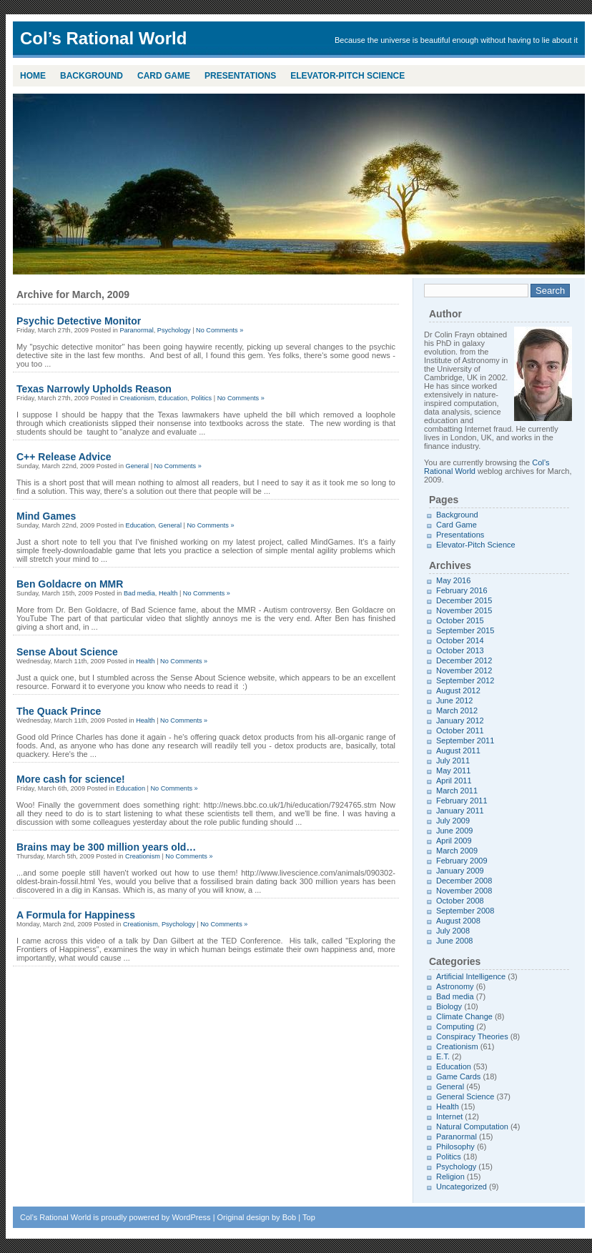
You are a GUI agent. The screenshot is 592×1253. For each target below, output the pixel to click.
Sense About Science (67, 652)
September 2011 (465, 740)
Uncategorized (461, 1186)
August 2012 (458, 690)
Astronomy (455, 986)
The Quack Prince (58, 711)
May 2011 (453, 770)
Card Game (163, 76)
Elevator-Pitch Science (347, 76)
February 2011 (462, 800)
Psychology (174, 330)
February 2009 (462, 860)
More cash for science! (70, 779)
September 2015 (465, 630)
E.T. (443, 1056)
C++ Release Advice (64, 456)
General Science (465, 1096)
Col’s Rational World (55, 1217)
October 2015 (460, 620)
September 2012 (465, 680)
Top (308, 1217)
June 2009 (454, 830)
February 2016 (462, 590)
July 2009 (453, 820)
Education (172, 398)
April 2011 (454, 780)
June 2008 (454, 940)
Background (91, 76)
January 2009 (460, 870)
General (137, 466)
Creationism (136, 398)
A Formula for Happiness (75, 915)
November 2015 (464, 610)
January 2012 (460, 720)
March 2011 (457, 790)
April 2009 (454, 840)
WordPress (191, 1217)
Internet (449, 1116)
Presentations (240, 76)
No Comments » (219, 330)
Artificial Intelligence (470, 976)
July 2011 (453, 760)
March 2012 (457, 710)
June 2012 (454, 700)
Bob (289, 1217)
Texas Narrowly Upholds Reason (94, 389)
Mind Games (46, 516)
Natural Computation (472, 1126)
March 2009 (457, 850)
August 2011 (458, 750)
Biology (449, 1006)
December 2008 (464, 880)
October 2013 (460, 650)
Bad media (139, 593)
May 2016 (453, 580)
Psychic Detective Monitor (78, 321)
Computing (455, 1026)
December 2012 (464, 660)
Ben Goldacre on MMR (69, 584)
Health (168, 593)
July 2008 (453, 930)
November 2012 (464, 670)
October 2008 (460, 900)
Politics (201, 398)
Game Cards (458, 1076)
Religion (450, 1176)
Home (33, 76)
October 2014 (460, 640)
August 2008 (458, 920)
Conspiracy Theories (472, 1036)
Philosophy (455, 1146)
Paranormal (136, 330)
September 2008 (465, 910)
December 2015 (464, 600)
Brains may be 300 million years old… (106, 847)
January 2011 (460, 810)
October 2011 (460, 730)
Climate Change (464, 1016)
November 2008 (464, 890)
